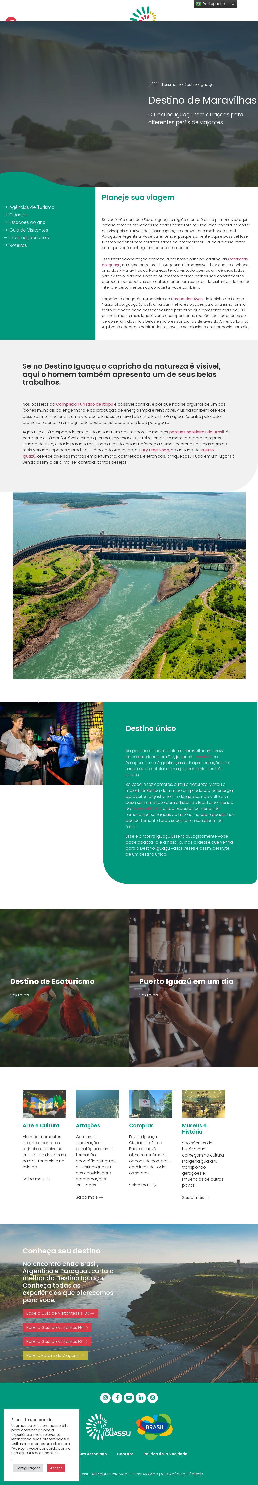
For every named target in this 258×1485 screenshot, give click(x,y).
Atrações (88, 1125)
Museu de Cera (147, 808)
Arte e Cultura (41, 1125)
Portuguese (210, 4)
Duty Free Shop (154, 450)
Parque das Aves (187, 298)
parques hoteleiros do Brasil (196, 432)
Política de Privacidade (165, 1453)
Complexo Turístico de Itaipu (84, 404)
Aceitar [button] (56, 1468)
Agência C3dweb (186, 1474)
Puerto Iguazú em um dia (186, 981)
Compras (141, 1125)
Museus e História (194, 1128)
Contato (125, 1453)
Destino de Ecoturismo (52, 981)
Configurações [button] (28, 1468)
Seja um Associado (89, 1453)
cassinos (203, 757)
